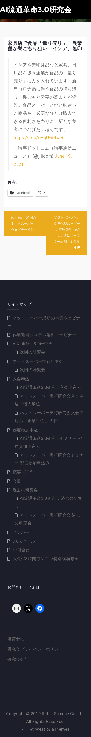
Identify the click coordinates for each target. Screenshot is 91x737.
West (40, 729)
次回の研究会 (32, 351)
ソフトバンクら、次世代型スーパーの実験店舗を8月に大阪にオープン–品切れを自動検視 (67, 232)
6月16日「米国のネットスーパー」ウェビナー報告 (24, 223)
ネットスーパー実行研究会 (38, 361)
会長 (17, 481)
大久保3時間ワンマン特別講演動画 (46, 558)
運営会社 (15, 638)
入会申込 (21, 378)
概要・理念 (23, 472)
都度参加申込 (25, 430)
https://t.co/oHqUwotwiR (38, 137)
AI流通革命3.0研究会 (35, 9)
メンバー (21, 532)
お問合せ (21, 549)
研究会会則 (18, 659)
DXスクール (24, 541)
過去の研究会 (25, 490)
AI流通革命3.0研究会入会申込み (50, 387)
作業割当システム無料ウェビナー (44, 334)
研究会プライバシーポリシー (35, 649)
